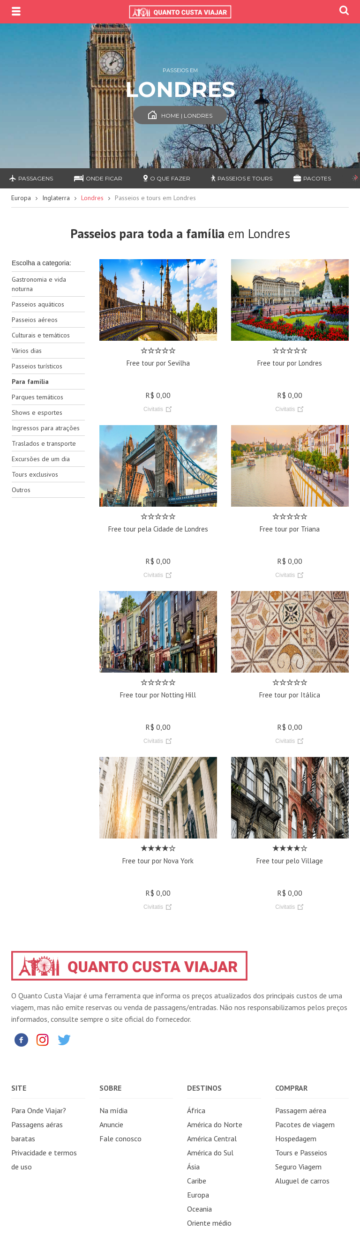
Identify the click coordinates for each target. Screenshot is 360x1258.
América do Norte (214, 1124)
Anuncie (111, 1124)
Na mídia (113, 1110)
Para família (30, 381)
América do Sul (210, 1152)
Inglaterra (56, 198)
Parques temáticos (37, 397)
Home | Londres (180, 115)
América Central (212, 1138)
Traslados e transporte (44, 443)
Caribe (196, 1180)
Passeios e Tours (241, 178)
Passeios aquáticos (38, 304)
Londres (92, 198)
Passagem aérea (300, 1110)
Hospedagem (295, 1138)
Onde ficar (98, 178)
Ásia (193, 1166)
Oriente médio (209, 1223)
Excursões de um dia (41, 459)
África (196, 1110)
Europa (21, 198)
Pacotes (312, 178)
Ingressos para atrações (46, 428)
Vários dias (27, 350)
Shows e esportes (37, 412)
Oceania (199, 1208)
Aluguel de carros (302, 1180)
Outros (21, 490)
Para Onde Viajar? (38, 1110)
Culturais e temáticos (41, 335)
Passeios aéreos (35, 319)
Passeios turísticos (37, 366)
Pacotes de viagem (305, 1124)
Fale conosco (120, 1138)
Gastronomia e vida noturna (39, 284)
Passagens (31, 178)
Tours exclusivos (35, 474)
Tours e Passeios (301, 1152)
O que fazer (166, 178)
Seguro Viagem (298, 1166)
